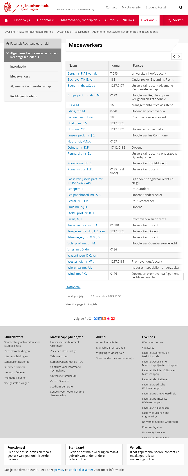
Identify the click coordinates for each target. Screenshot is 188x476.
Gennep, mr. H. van (81, 113)
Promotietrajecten (15, 373)
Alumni (101, 332)
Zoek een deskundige (63, 346)
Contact (111, 7)
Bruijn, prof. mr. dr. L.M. (84, 91)
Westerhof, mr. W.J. (81, 257)
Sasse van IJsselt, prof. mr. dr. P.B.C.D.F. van (85, 176)
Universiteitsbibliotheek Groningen (64, 339)
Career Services (59, 376)
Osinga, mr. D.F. (78, 143)
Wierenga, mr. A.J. (80, 263)
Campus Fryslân (152, 422)
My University (131, 7)
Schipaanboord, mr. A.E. (84, 190)
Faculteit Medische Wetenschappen (153, 381)
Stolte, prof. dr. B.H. (81, 209)
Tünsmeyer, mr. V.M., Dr (84, 233)
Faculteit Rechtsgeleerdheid (36, 31)
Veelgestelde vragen (16, 378)
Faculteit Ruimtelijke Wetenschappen (154, 396)
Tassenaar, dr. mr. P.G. (83, 221)
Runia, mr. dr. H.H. (80, 165)
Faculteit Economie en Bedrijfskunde (155, 350)
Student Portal (156, 7)
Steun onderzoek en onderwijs (115, 354)
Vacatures (148, 343)
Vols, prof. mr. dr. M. (82, 239)
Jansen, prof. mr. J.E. (81, 131)
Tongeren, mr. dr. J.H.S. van (86, 227)
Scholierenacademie (16, 357)
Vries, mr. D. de (78, 245)
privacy (59, 470)
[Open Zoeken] (175, 20)
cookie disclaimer (81, 470)
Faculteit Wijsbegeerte (155, 403)
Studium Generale (61, 382)
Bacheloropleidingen (17, 346)
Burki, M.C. (75, 101)
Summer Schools (14, 362)
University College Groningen (160, 417)
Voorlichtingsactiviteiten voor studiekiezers (22, 339)
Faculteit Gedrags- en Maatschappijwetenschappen (160, 359)
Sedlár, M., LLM (78, 196)
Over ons (9, 31)
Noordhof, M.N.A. (79, 137)
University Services (153, 428)
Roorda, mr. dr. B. (80, 159)
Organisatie (64, 31)
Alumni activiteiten (107, 338)
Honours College (14, 368)
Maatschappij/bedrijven (66, 332)
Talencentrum (59, 352)
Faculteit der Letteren (155, 375)
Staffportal (73, 283)
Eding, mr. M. (77, 107)
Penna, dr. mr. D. (79, 149)
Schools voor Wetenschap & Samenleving (67, 389)
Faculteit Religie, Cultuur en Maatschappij (159, 367)
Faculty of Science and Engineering (155, 410)
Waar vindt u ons (152, 338)
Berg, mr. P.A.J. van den (83, 69)
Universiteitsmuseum (63, 371)
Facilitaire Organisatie (155, 433)
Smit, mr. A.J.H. (78, 203)
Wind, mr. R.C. (77, 269)
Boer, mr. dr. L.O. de (81, 81)
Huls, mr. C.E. (77, 125)
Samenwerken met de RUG (66, 357)
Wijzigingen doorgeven (110, 348)
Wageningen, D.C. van (82, 251)
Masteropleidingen (16, 352)
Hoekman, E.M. (78, 119)
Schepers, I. (75, 184)
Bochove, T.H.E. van (81, 75)
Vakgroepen (82, 31)
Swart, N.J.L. (76, 215)
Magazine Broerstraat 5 (110, 343)
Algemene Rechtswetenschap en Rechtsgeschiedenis (125, 31)
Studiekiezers (13, 332)
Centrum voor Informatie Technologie (65, 364)
